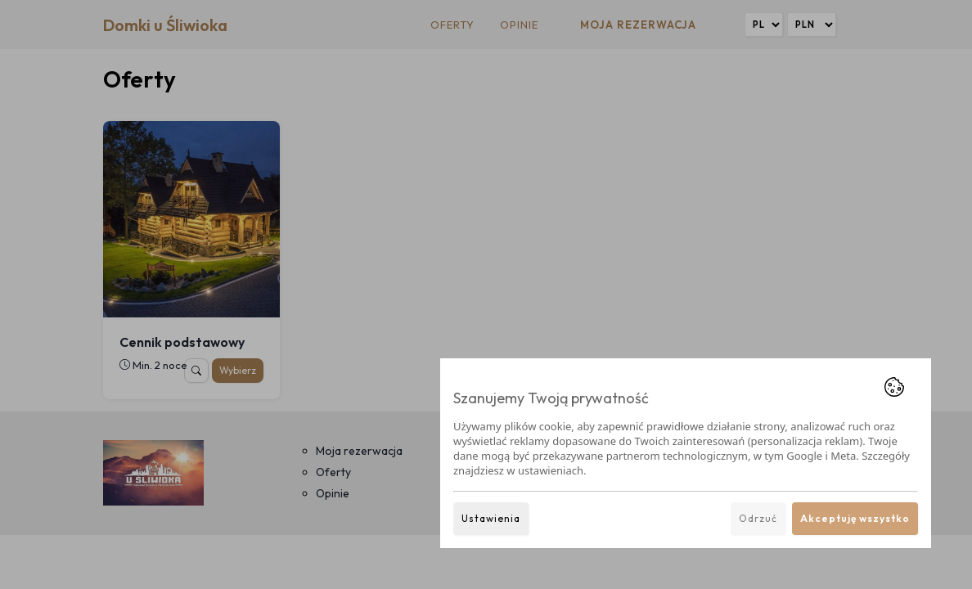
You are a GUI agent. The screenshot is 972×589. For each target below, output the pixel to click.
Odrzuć (758, 518)
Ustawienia (490, 518)
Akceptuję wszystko (855, 518)
